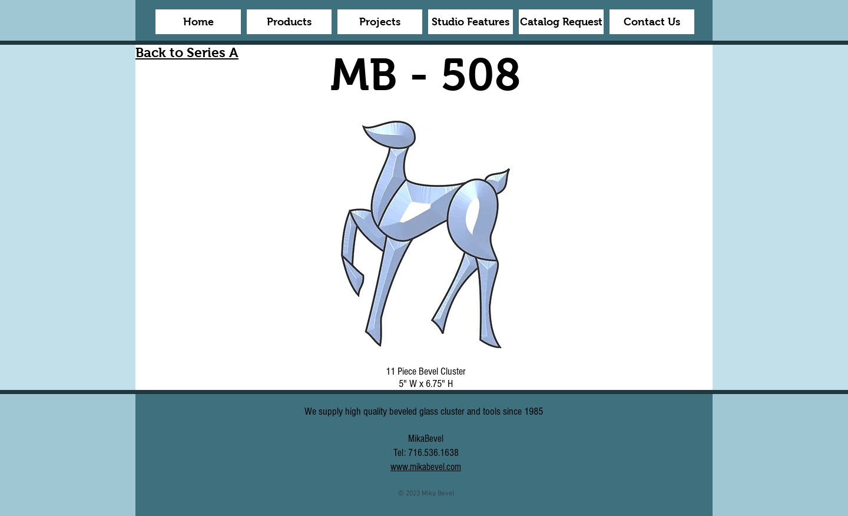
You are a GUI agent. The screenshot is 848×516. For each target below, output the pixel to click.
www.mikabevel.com (425, 466)
